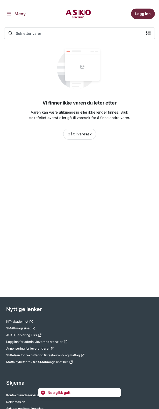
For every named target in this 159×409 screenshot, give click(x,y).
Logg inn (143, 13)
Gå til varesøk (80, 134)
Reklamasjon (15, 402)
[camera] (148, 33)
